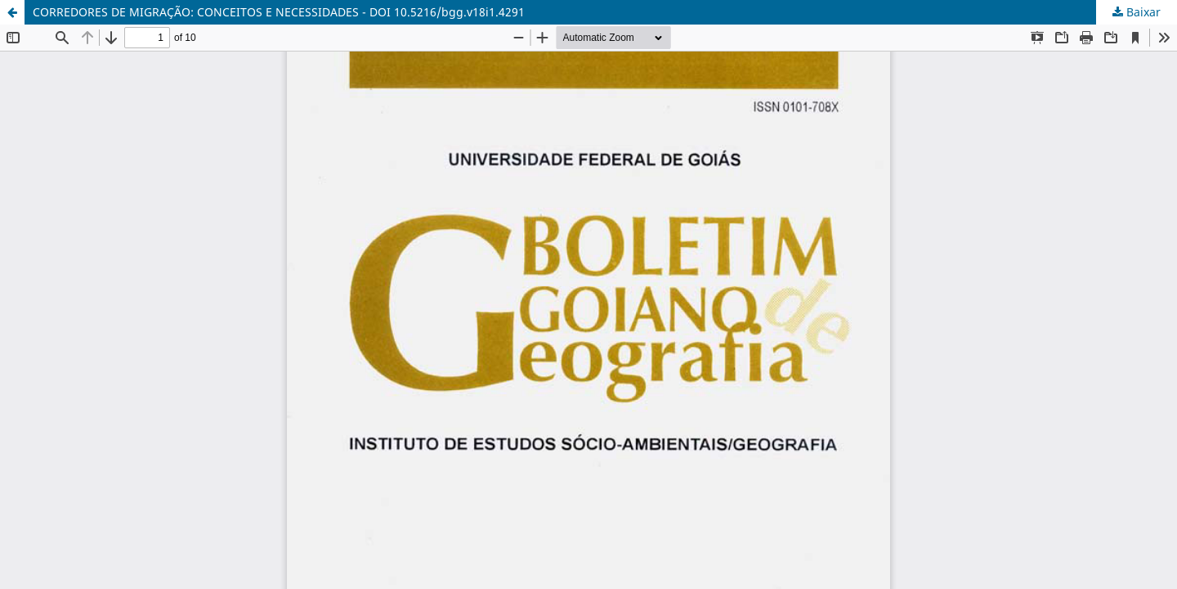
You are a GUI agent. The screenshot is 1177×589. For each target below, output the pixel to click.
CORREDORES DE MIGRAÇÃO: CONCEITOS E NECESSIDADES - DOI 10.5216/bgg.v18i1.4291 (279, 12)
